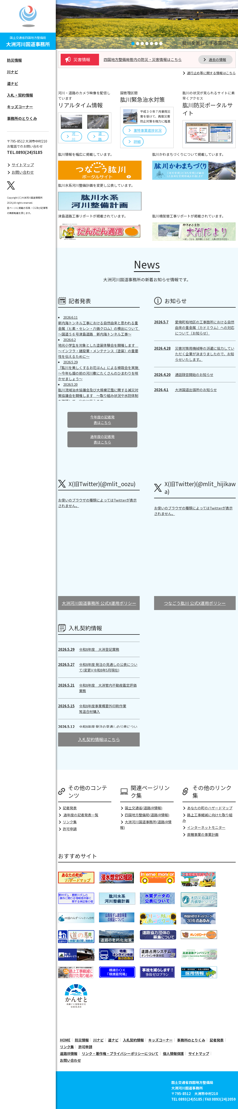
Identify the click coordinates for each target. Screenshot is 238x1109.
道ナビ (12, 83)
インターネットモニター (206, 827)
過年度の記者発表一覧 (80, 814)
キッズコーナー (20, 106)
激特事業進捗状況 (148, 130)
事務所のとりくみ (22, 118)
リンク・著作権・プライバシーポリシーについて (120, 1053)
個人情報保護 (173, 1053)
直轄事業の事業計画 (202, 834)
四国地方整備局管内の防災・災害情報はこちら (143, 59)
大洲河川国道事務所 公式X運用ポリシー (99, 603)
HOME (65, 1040)
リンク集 (70, 821)
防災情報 (14, 60)
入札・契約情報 (20, 95)
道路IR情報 (68, 1053)
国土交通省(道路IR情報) (143, 807)
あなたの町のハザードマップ (209, 807)
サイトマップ (23, 164)
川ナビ (12, 72)
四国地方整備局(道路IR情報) (147, 814)
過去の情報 (217, 59)
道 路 (101, 136)
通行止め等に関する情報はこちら (211, 73)
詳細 (137, 141)
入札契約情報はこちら (99, 739)
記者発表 (70, 807)
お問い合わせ (23, 172)
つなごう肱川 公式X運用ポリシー (195, 603)
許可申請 (70, 828)
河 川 (75, 136)
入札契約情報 (133, 1040)
